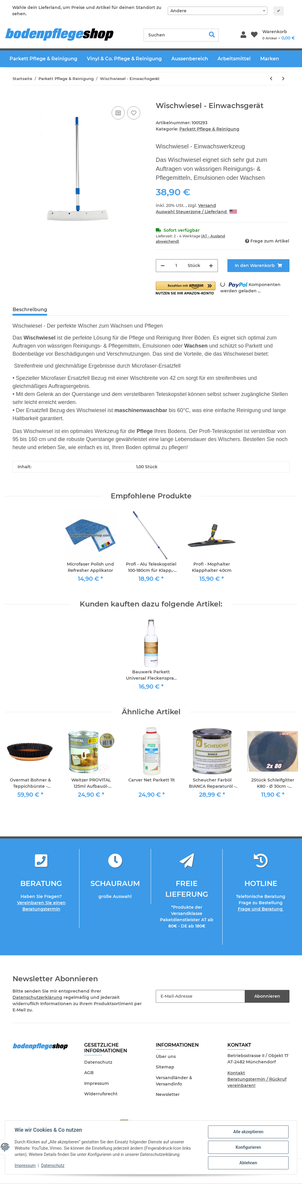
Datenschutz (98, 1062)
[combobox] (217, 11)
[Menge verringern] (162, 265)
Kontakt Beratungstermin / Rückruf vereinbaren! (256, 1079)
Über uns (166, 1056)
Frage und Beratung (261, 909)
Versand (207, 205)
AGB (89, 1072)
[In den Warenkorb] (17, 98)
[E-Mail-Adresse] (200, 996)
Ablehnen (248, 1162)
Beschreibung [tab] (30, 309)
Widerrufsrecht (101, 1094)
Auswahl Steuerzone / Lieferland (196, 211)
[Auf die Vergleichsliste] (118, 112)
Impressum (96, 1083)
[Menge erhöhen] (211, 265)
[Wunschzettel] (254, 35)
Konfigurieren (248, 1147)
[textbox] (217, 11)
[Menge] (176, 265)
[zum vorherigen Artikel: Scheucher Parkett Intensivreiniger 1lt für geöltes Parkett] (271, 78)
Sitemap (165, 1067)
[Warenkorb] (278, 35)
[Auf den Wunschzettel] (133, 112)
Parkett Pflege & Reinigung (209, 129)
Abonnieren (267, 996)
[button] (243, 35)
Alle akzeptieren (248, 1131)
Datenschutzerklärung (37, 997)
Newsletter (168, 1094)
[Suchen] (175, 35)
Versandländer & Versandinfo (174, 1081)
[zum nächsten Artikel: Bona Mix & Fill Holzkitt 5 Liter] (283, 78)
